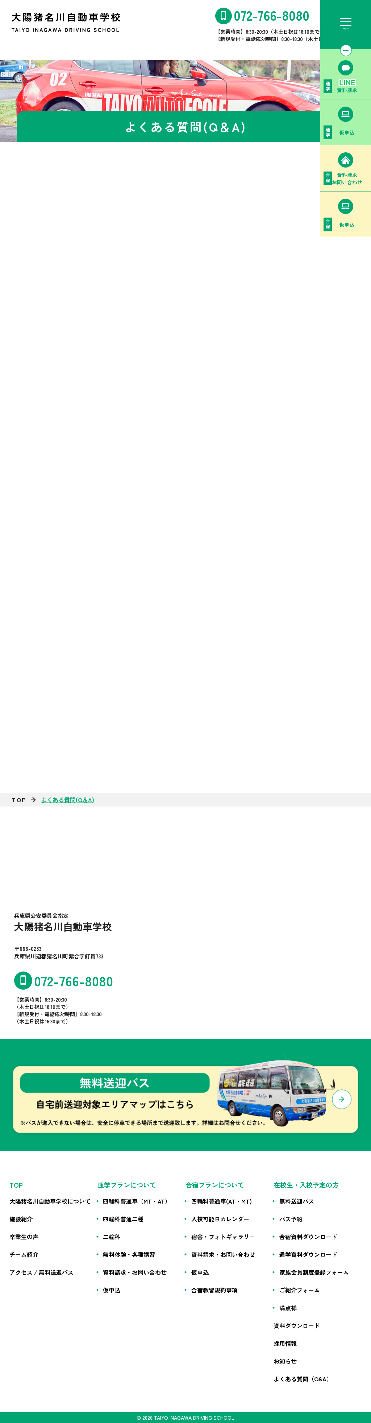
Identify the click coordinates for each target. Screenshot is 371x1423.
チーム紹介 (23, 1254)
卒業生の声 (23, 1236)
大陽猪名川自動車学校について (50, 1201)
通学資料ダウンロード (308, 1254)
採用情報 (285, 1343)
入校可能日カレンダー (220, 1218)
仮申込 (111, 1290)
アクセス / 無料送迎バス (41, 1272)
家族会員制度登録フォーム (314, 1272)
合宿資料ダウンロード (308, 1236)
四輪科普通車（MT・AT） (137, 1201)
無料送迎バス (296, 1201)
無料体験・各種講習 (129, 1254)
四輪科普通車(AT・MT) (221, 1201)
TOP (19, 799)
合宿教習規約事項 (214, 1290)
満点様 (288, 1307)
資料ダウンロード (297, 1325)
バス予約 (291, 1218)
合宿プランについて (215, 1184)
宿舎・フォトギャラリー (223, 1236)
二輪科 (111, 1236)
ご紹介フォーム (299, 1290)
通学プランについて (126, 1184)
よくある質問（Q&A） (303, 1378)
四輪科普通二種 (123, 1218)
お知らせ (285, 1361)
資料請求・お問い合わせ (135, 1272)
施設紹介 (21, 1218)
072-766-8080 (271, 14)
